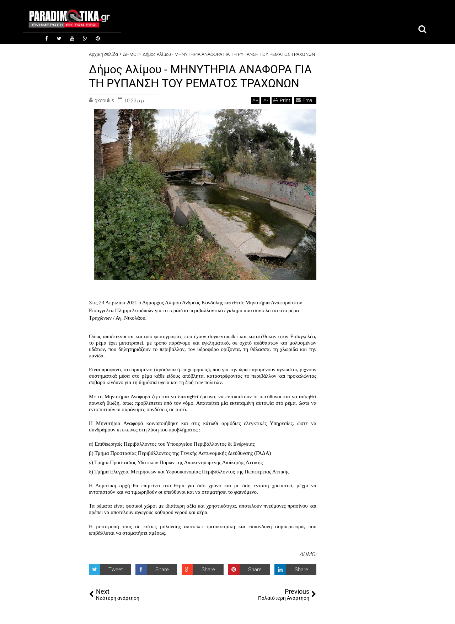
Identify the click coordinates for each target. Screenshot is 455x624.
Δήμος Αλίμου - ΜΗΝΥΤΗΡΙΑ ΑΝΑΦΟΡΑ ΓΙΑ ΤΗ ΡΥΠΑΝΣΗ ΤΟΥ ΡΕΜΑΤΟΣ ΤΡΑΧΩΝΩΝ (200, 76)
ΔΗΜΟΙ (307, 554)
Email (305, 99)
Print (281, 99)
